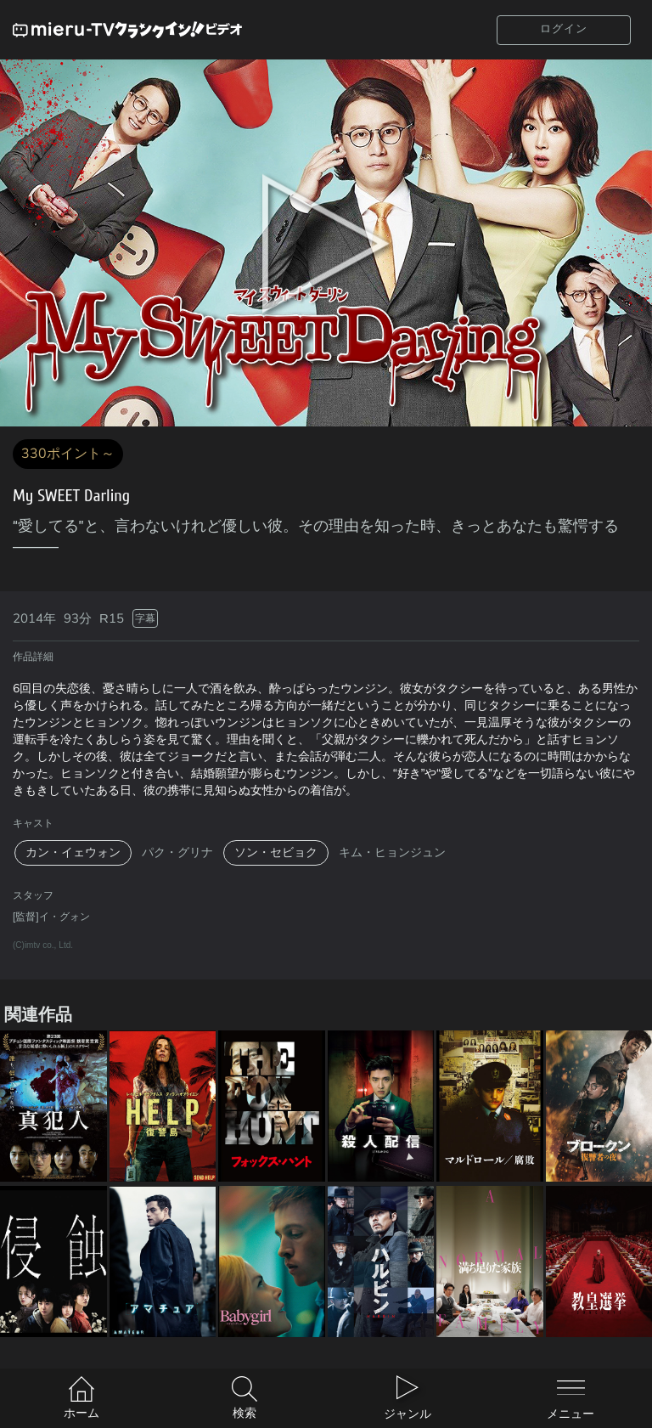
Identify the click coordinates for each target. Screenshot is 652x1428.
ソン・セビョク (276, 852)
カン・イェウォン (73, 852)
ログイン (563, 29)
